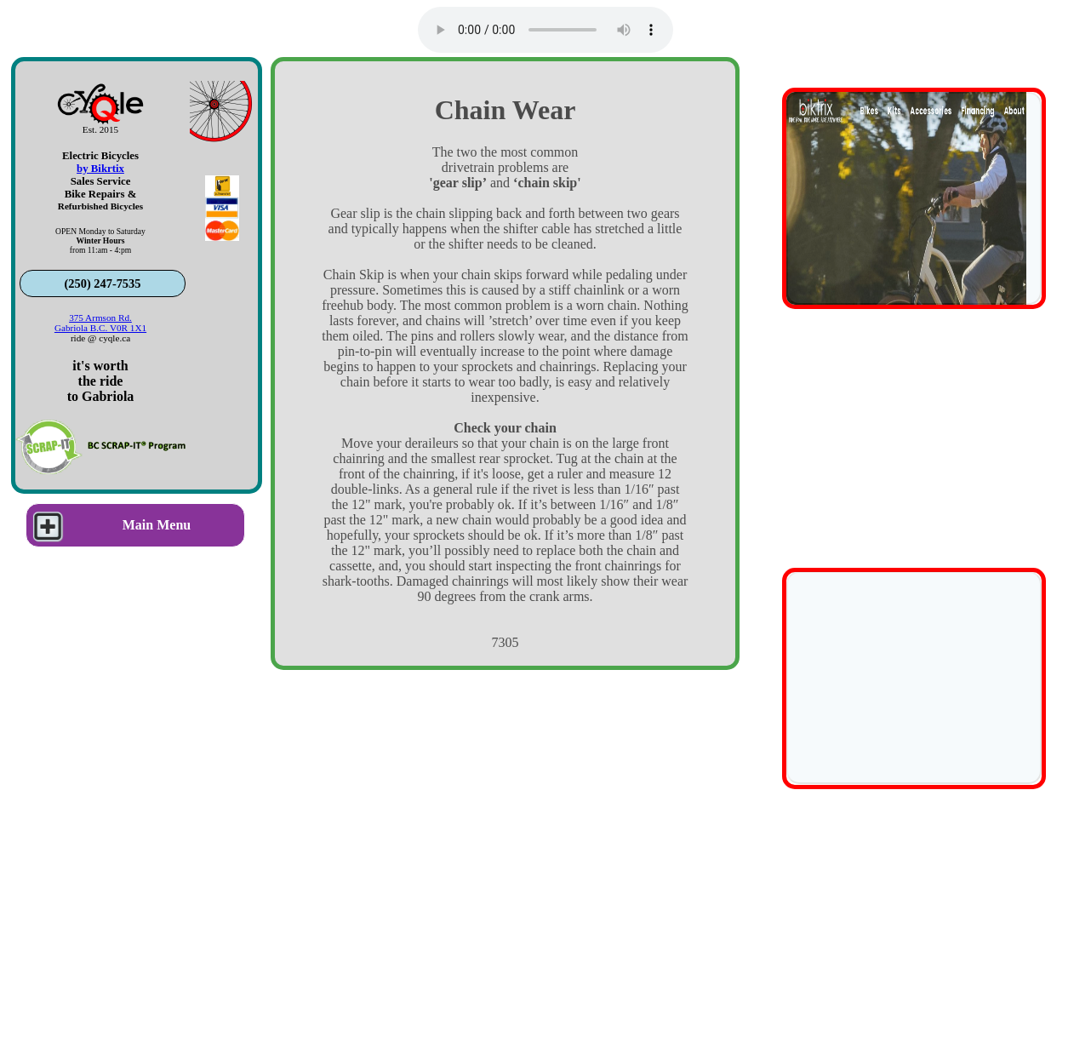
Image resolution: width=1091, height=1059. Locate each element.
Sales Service (101, 181)
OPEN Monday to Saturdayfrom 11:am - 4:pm (100, 240)
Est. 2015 (100, 129)
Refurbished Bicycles (100, 206)
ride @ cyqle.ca (100, 338)
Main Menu (108, 525)
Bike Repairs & (101, 194)
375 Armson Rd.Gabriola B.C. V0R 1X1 (100, 322)
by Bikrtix (100, 169)
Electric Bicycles (100, 156)
